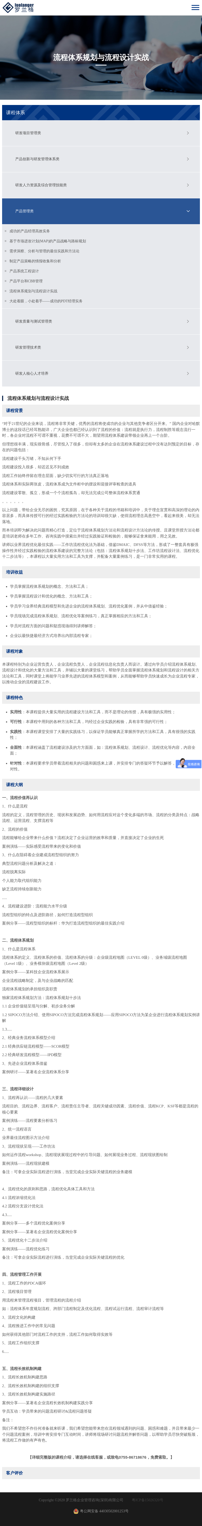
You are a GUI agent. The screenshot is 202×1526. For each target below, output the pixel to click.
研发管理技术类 (28, 347)
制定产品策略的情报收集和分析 (35, 261)
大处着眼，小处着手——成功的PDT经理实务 (46, 301)
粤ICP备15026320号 (147, 1500)
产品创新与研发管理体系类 (37, 159)
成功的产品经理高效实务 (29, 231)
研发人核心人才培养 (31, 373)
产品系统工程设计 (24, 271)
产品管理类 (24, 211)
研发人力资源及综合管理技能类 (41, 185)
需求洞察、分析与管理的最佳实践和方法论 (44, 251)
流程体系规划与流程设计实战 (33, 291)
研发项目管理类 (28, 133)
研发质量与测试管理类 (33, 321)
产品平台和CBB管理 (26, 281)
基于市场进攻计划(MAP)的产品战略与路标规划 (47, 241)
